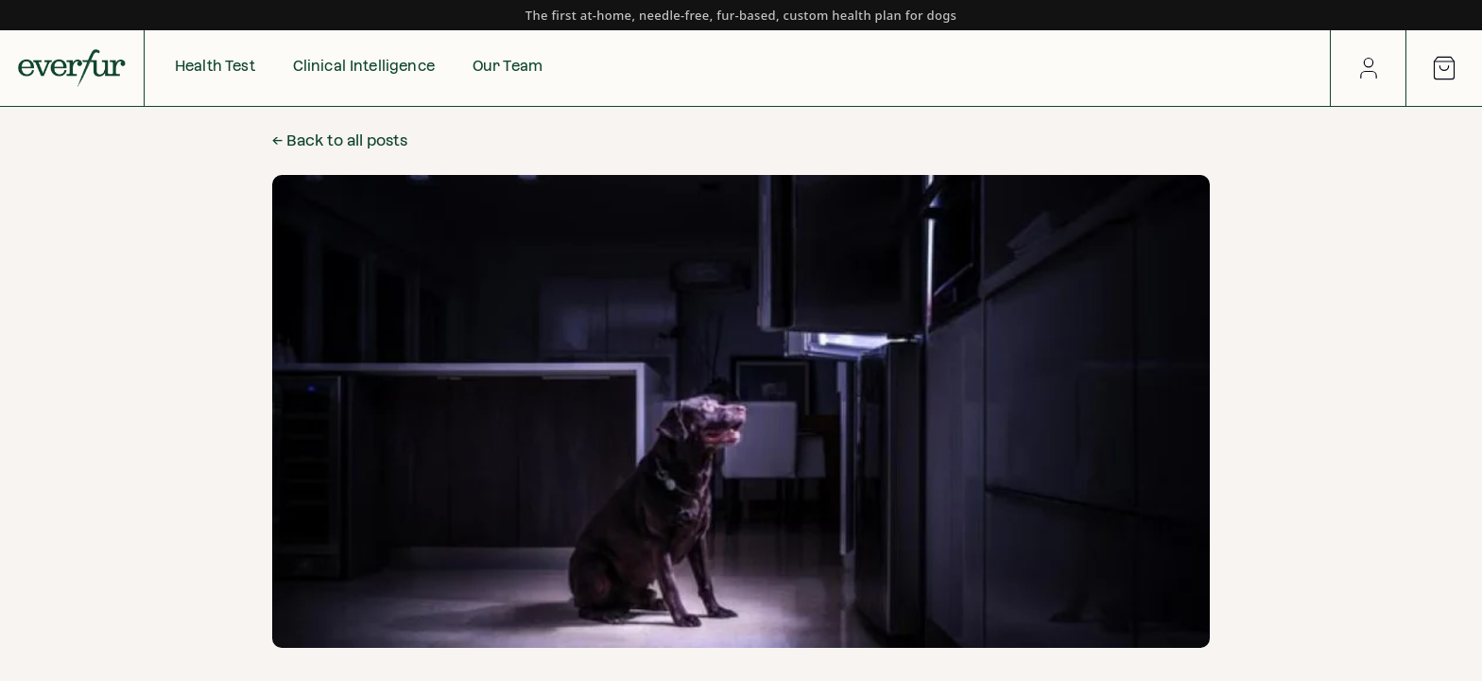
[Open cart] (1444, 68)
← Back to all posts (339, 140)
